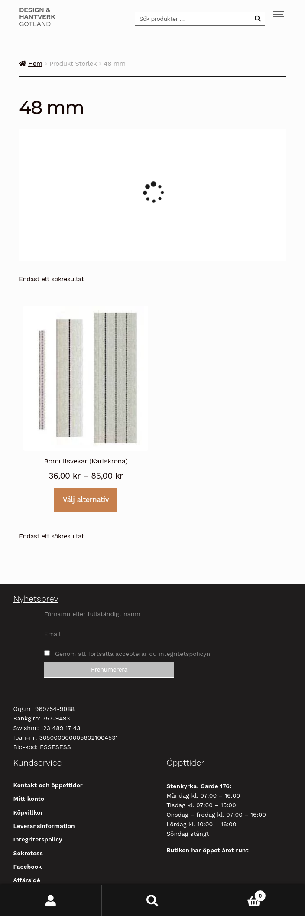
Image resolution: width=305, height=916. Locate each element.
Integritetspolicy (37, 839)
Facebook (27, 866)
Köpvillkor (28, 812)
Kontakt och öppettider (48, 785)
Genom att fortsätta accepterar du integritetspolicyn (127, 653)
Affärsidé (26, 880)
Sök (153, 900)
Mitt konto (29, 798)
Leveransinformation (44, 825)
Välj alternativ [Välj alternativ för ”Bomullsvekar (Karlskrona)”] (86, 499)
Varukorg (234, 894)
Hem (35, 64)
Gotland (37, 17)
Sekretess (28, 853)
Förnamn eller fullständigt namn (92, 613)
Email (52, 633)
